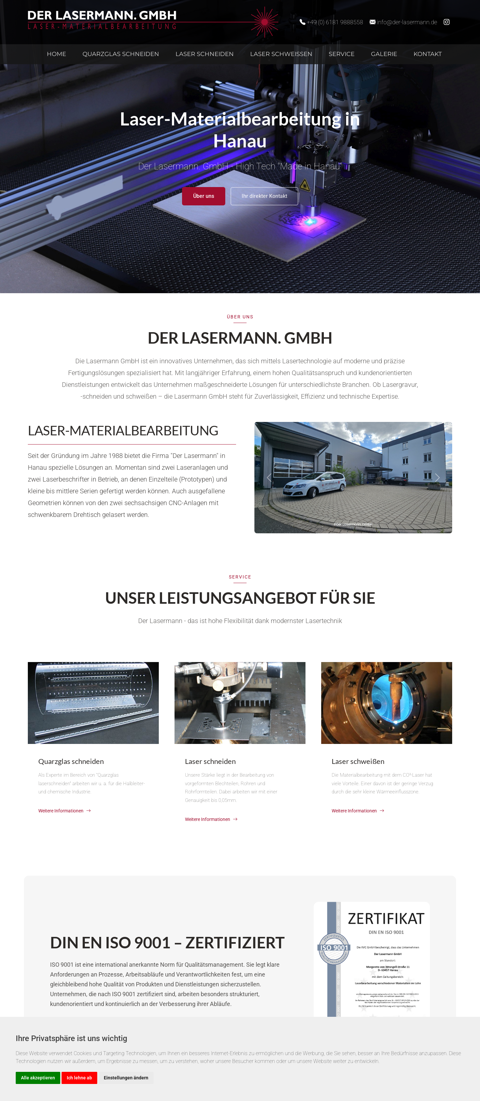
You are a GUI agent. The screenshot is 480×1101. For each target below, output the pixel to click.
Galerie (384, 54)
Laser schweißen (281, 54)
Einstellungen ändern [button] (126, 1077)
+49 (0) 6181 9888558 (331, 22)
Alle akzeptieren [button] (38, 1077)
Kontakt (428, 54)
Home (56, 54)
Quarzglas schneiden (121, 54)
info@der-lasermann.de (403, 22)
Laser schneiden (204, 54)
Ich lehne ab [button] (79, 1077)
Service (342, 54)
